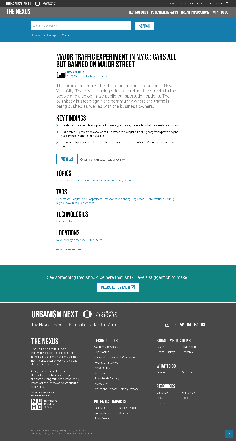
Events (182, 3)
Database (162, 392)
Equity (160, 346)
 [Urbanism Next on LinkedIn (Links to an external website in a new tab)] (203, 325)
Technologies (138, 12)
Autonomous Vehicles (106, 346)
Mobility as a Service (106, 362)
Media (209, 3)
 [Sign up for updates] (167, 325)
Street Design (132, 180)
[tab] (35, 35)
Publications (195, 3)
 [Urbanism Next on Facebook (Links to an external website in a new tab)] (189, 325)
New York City (64, 240)
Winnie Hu (79, 76)
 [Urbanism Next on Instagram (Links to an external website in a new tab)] (196, 325)
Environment (189, 346)
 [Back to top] (229, 433)
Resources (166, 386)
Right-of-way (63, 203)
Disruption (78, 203)
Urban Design (64, 180)
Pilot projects (94, 199)
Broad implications (195, 12)
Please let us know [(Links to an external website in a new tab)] (115, 287)
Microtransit (101, 383)
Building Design (128, 407)
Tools (185, 397)
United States (94, 240)
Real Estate (125, 413)
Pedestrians (63, 199)
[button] (138, 12)
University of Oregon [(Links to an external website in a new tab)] (58, 430)
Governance (99, 180)
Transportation (81, 180)
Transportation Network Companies (114, 357)
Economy (187, 352)
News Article (75, 72)
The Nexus (170, 3)
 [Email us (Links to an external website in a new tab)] (175, 325)
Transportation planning (116, 199)
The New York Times (96, 76)
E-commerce (101, 352)
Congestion (78, 199)
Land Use (99, 407)
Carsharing (100, 373)
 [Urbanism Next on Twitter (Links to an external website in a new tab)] (182, 325)
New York (79, 240)
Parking (169, 199)
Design (161, 372)
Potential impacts (164, 12)
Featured (162, 403)
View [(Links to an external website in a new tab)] (64, 158)
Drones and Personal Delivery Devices (116, 389)
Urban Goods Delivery (106, 378)
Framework (188, 392)
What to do (220, 12)
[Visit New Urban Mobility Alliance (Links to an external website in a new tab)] (44, 404)
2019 (70, 76)
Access (89, 203)
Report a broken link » (69, 249)
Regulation (138, 199)
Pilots (160, 397)
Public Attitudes (154, 199)
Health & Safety (166, 352)
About (219, 3)
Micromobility (115, 180)
